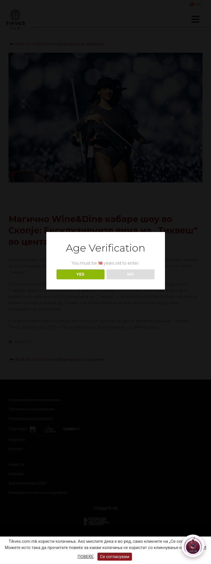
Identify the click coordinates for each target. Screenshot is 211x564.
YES (80, 274)
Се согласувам (114, 556)
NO (130, 274)
